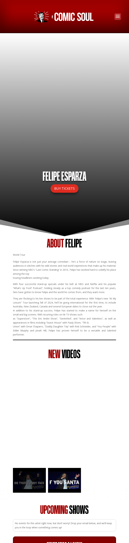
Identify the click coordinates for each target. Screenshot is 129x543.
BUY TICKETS (64, 188)
